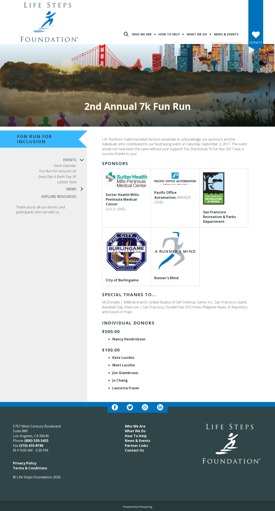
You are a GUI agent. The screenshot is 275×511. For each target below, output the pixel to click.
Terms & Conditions (30, 468)
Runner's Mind (166, 278)
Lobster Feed (66, 182)
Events (75, 160)
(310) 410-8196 (31, 445)
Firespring (145, 507)
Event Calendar (65, 166)
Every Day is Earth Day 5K (57, 177)
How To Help (169, 34)
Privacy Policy (24, 463)
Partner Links (136, 445)
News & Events (226, 34)
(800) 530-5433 (36, 440)
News (76, 189)
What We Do (197, 34)
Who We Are (142, 34)
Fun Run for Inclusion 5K (57, 171)
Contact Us (134, 450)
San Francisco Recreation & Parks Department (219, 217)
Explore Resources (58, 196)
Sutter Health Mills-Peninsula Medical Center (123, 199)
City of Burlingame (122, 280)
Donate (255, 42)
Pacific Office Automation (165, 195)
